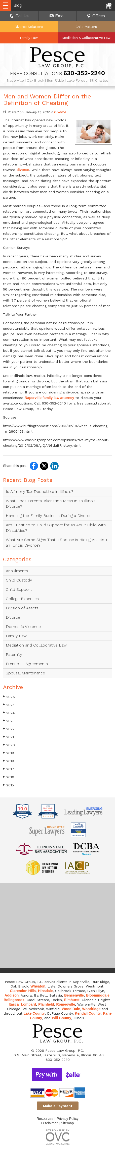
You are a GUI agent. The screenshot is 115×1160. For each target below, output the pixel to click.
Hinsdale (45, 991)
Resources (44, 1119)
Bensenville (74, 995)
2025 (9, 704)
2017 (8, 769)
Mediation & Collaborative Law (86, 38)
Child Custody (19, 580)
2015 (8, 785)
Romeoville (65, 1004)
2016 (8, 777)
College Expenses (22, 598)
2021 (8, 736)
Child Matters (86, 27)
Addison (12, 995)
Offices (96, 16)
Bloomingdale (97, 995)
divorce (23, 170)
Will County (61, 1018)
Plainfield (46, 1004)
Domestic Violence (23, 626)
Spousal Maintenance (25, 673)
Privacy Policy (68, 1119)
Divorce (60, 112)
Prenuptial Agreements (27, 663)
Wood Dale (71, 1009)
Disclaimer (49, 1123)
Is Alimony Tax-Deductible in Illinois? (39, 491)
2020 (9, 744)
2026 (9, 696)
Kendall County (88, 1013)
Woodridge (91, 1009)
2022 (9, 728)
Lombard (28, 1004)
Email (57, 16)
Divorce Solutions (29, 27)
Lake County (34, 1013)
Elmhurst (72, 1000)
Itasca (14, 1004)
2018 (8, 761)
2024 (9, 712)
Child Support (19, 589)
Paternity (14, 654)
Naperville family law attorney (49, 398)
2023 (9, 720)
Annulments (17, 570)
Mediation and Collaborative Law (36, 645)
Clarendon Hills (23, 991)
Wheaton (37, 986)
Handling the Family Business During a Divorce (49, 515)
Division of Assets (22, 608)
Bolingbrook (14, 1000)
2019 (8, 753)
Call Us (19, 16)
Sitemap (67, 1123)
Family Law (29, 38)
